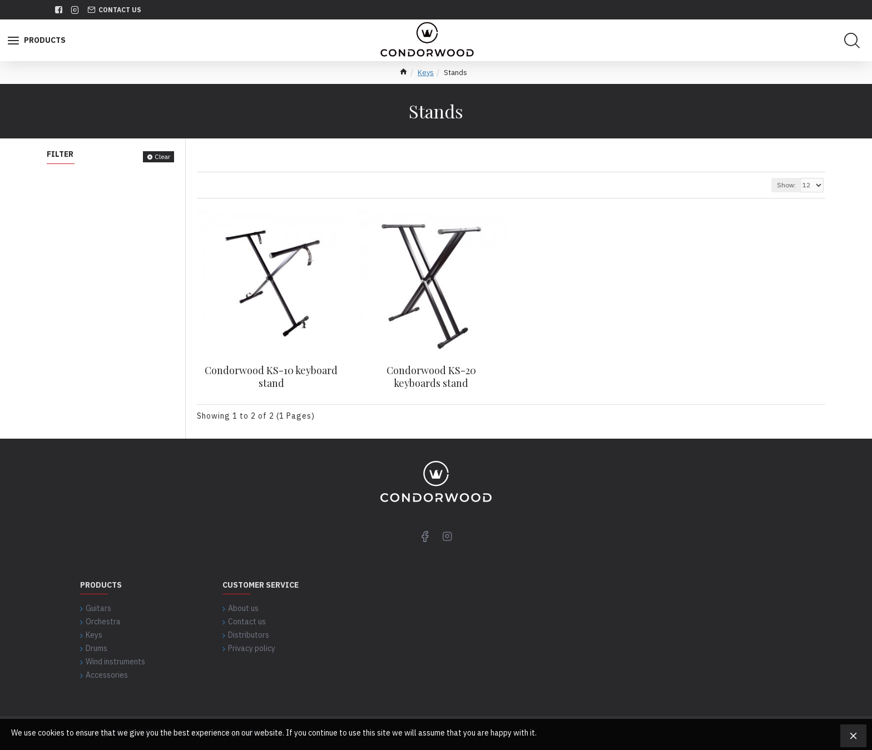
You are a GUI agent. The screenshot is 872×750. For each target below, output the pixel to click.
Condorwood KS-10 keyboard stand (271, 377)
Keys (426, 72)
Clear (162, 156)
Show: (786, 185)
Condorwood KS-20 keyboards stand (431, 377)
